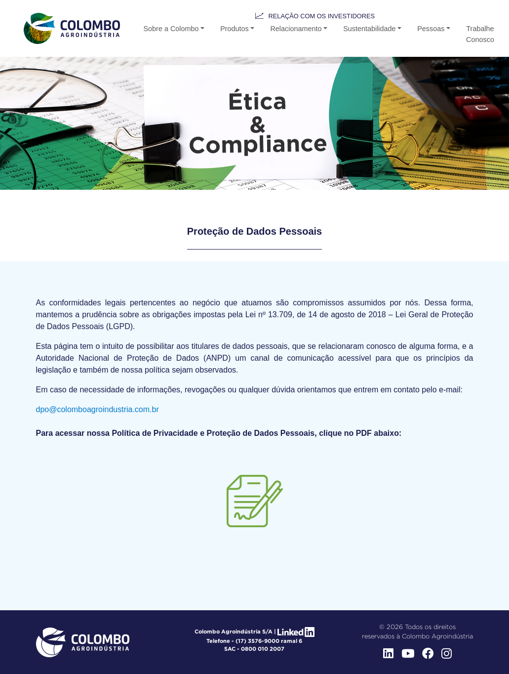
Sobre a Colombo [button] (171, 29)
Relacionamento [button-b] (295, 29)
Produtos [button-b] (234, 29)
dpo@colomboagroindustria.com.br (97, 409)
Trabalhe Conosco (480, 34)
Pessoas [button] (430, 29)
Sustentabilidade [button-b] (369, 29)
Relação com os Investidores (322, 16)
